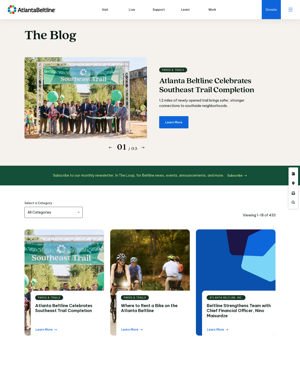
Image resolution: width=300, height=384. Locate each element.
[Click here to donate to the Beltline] (271, 9)
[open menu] (290, 9)
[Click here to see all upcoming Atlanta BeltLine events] (293, 174)
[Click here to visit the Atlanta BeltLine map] (293, 183)
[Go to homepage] (31, 9)
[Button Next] (143, 147)
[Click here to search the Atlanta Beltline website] (293, 202)
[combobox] (53, 212)
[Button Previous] (110, 147)
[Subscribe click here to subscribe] (237, 175)
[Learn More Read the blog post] (46, 329)
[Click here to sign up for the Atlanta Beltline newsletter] (293, 193)
